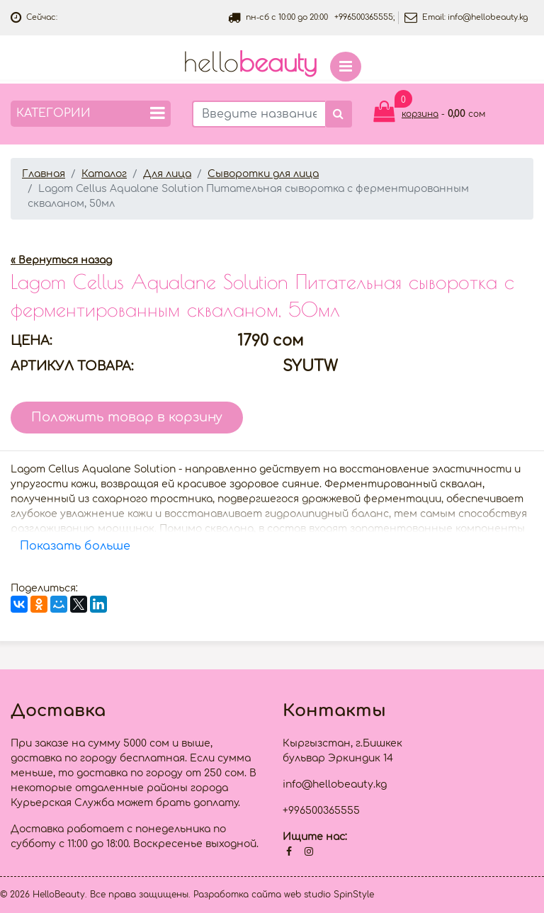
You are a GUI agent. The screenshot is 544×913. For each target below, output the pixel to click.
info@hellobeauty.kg (488, 17)
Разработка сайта (237, 895)
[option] (272, 231)
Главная (43, 174)
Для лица (167, 174)
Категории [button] (90, 113)
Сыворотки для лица (263, 174)
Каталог (104, 174)
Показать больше (75, 546)
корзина (420, 114)
